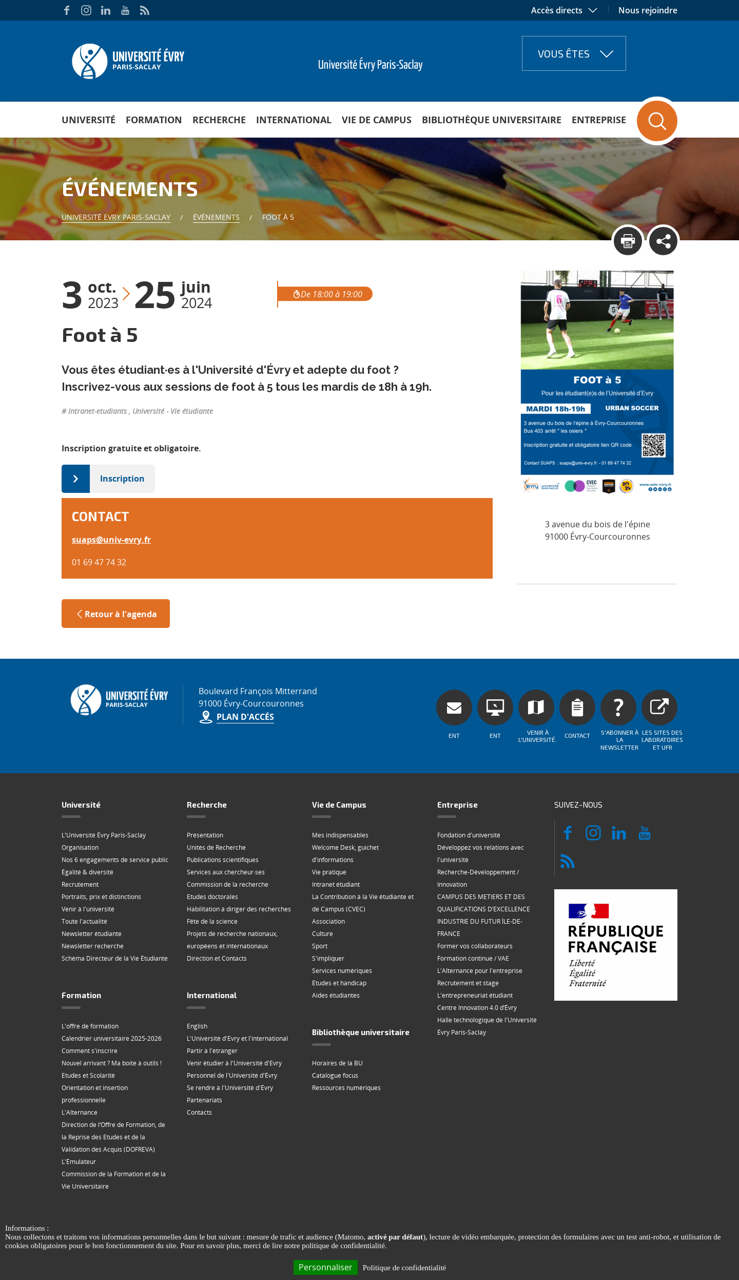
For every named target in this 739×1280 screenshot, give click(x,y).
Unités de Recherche (216, 847)
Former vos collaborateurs (475, 946)
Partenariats (204, 1100)
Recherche (219, 119)
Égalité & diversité (87, 872)
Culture (322, 933)
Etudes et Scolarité (88, 1075)
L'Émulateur (79, 1161)
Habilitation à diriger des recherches (239, 909)
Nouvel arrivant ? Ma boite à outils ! (112, 1063)
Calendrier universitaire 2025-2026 (112, 1038)
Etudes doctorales (212, 896)
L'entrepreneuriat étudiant (475, 995)
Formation (154, 119)
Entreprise (599, 119)
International (294, 119)
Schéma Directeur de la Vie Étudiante (115, 958)
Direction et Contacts (217, 958)
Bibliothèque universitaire (491, 119)
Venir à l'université (88, 909)
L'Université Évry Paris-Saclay (104, 835)
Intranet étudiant (336, 884)
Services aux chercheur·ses (226, 872)
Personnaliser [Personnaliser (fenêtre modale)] (326, 1267)
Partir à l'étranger (212, 1050)
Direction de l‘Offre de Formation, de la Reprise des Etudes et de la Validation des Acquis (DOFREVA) (113, 1137)
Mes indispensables (340, 835)
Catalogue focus (335, 1075)
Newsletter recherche (93, 946)
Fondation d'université (468, 835)
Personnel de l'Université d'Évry (232, 1075)
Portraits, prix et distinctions (101, 896)
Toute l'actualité (84, 921)
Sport (319, 946)
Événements (216, 217)
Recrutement (80, 884)
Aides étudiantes (336, 995)
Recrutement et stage (468, 983)
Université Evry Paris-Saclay (116, 217)
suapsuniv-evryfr (111, 539)
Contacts (199, 1112)
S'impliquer (328, 958)
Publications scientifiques (223, 859)
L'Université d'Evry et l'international (237, 1038)
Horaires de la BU (337, 1063)
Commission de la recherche (227, 884)
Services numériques (342, 970)
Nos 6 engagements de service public (115, 859)
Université (88, 119)
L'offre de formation (90, 1026)
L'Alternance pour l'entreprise (479, 970)
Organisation (80, 847)
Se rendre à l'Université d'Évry (230, 1087)
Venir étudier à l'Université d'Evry (234, 1063)
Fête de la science (212, 921)
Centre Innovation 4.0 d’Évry (477, 1007)
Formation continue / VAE (473, 958)
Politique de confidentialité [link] (404, 1268)
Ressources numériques (346, 1087)
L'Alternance (80, 1112)
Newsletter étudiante (92, 933)
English (197, 1026)
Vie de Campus (377, 119)
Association (328, 921)
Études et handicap (339, 983)
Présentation (205, 835)
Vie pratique (329, 872)
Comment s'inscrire (90, 1050)
